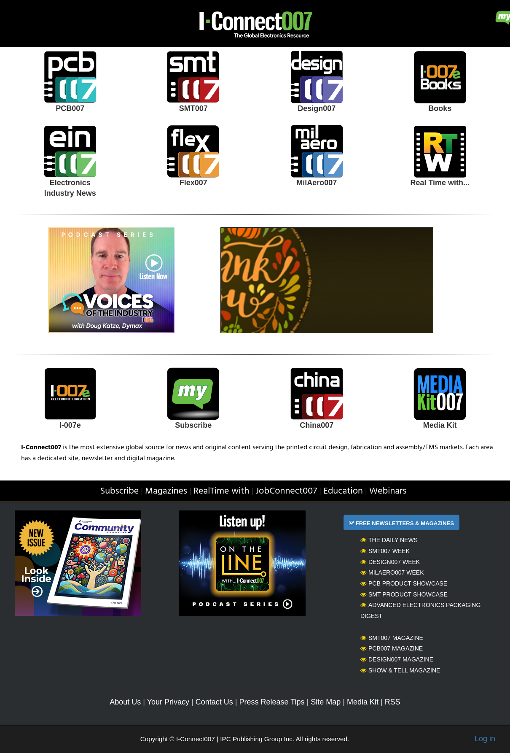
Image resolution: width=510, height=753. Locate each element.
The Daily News (389, 540)
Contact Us (214, 702)
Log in (485, 738)
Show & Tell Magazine (400, 670)
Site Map (326, 702)
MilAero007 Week (392, 572)
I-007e (70, 425)
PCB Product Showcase (403, 583)
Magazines (166, 491)
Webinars (388, 491)
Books (439, 108)
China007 (316, 425)
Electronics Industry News (70, 188)
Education (343, 491)
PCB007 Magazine (391, 648)
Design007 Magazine (396, 659)
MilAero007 (316, 182)
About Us (125, 702)
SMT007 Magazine (391, 637)
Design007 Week (390, 562)
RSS (392, 702)
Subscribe (193, 425)
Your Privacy (168, 702)
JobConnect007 (286, 491)
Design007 (317, 108)
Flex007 (193, 182)
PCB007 (70, 108)
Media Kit (440, 425)
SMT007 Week (385, 551)
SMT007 (193, 108)
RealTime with (221, 491)
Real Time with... (440, 182)
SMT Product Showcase (404, 594)
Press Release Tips (271, 702)
